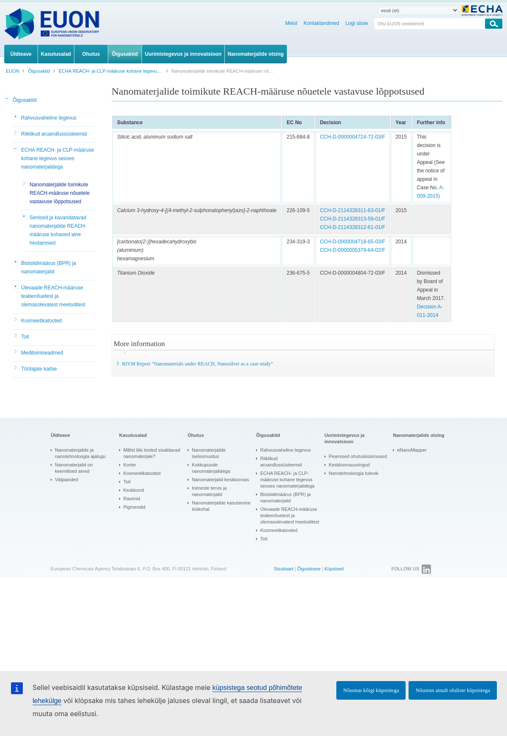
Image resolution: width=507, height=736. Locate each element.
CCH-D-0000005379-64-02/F (352, 250)
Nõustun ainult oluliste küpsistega (452, 690)
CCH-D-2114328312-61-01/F (352, 227)
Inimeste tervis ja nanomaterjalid (209, 491)
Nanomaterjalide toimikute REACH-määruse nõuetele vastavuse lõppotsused (60, 193)
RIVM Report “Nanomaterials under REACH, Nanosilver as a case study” (197, 364)
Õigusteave (309, 568)
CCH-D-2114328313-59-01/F (352, 219)
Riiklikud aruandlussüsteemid (54, 134)
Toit (25, 337)
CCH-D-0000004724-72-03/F (352, 137)
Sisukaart (283, 568)
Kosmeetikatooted (41, 321)
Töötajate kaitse (39, 369)
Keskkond (133, 490)
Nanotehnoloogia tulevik (353, 473)
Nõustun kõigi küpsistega (371, 690)
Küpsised (333, 568)
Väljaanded (66, 479)
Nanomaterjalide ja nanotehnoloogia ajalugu (80, 453)
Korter (129, 464)
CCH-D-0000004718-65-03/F (352, 242)
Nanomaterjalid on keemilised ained (74, 468)
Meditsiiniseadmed (42, 353)
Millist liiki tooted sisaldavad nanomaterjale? (151, 453)
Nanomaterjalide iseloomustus (209, 453)
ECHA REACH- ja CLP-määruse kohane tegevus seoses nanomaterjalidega (57, 158)
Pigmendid (134, 507)
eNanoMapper (412, 450)
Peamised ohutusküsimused (358, 456)
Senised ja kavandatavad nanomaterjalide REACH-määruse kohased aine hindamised (58, 230)
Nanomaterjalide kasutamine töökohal (221, 506)
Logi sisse (357, 23)
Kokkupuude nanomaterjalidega (211, 468)
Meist (291, 23)
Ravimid (131, 498)
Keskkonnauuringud (349, 464)
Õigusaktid (25, 100)
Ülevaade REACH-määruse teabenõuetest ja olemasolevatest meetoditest (53, 296)
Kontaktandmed (321, 23)
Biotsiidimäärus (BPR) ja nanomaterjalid (48, 267)
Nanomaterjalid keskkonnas (220, 479)
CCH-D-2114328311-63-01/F (352, 210)
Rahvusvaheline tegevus (48, 118)
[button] (7, 99)
